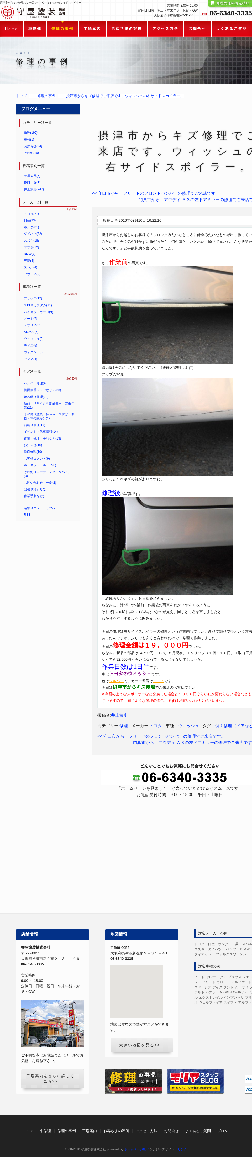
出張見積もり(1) (35, 489)
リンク (182, 1149)
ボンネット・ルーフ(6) (40, 465)
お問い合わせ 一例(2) (40, 483)
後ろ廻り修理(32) (36, 397)
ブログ (222, 1131)
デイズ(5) (30, 345)
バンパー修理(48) (36, 383)
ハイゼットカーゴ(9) (38, 312)
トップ (21, 96)
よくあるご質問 (231, 29)
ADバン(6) (31, 332)
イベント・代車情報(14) (41, 431)
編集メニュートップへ (39, 508)
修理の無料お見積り (232, 3)
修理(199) (31, 133)
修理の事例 (62, 29)
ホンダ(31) (31, 227)
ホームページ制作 (136, 1149)
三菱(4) (29, 261)
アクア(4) (30, 359)
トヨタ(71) (31, 214)
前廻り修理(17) (34, 425)
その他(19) (31, 153)
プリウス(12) (33, 298)
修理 (123, 726)
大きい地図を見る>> (139, 1045)
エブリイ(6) (32, 325)
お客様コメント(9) (37, 458)
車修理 (34, 29)
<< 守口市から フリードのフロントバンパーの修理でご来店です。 (156, 193)
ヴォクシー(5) (34, 352)
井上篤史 (119, 715)
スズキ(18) (31, 240)
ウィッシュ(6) (34, 339)
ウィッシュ (188, 726)
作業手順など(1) (35, 496)
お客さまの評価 (126, 29)
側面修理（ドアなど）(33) (42, 390)
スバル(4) (30, 267)
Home (11, 29)
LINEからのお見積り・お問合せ (180, 872)
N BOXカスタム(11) (38, 305)
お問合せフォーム (180, 838)
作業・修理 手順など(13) (42, 438)
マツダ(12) (31, 247)
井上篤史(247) (34, 189)
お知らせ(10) (33, 445)
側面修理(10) (33, 452)
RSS (27, 514)
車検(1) (29, 139)
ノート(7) (30, 318)
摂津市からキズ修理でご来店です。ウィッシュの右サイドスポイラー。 (125, 96)
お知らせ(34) (33, 146)
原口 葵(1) (32, 182)
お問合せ (197, 29)
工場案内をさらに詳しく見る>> (50, 1078)
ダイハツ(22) (33, 234)
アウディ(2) (32, 274)
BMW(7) (29, 254)
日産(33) (30, 220)
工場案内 (92, 29)
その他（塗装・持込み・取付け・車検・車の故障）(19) (49, 416)
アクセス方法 (165, 29)
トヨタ (155, 726)
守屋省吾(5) (32, 176)
